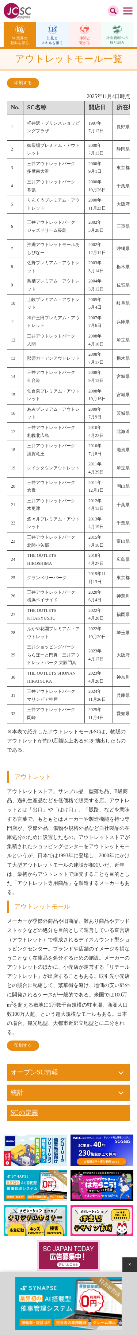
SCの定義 (24, 1112)
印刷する (23, 82)
